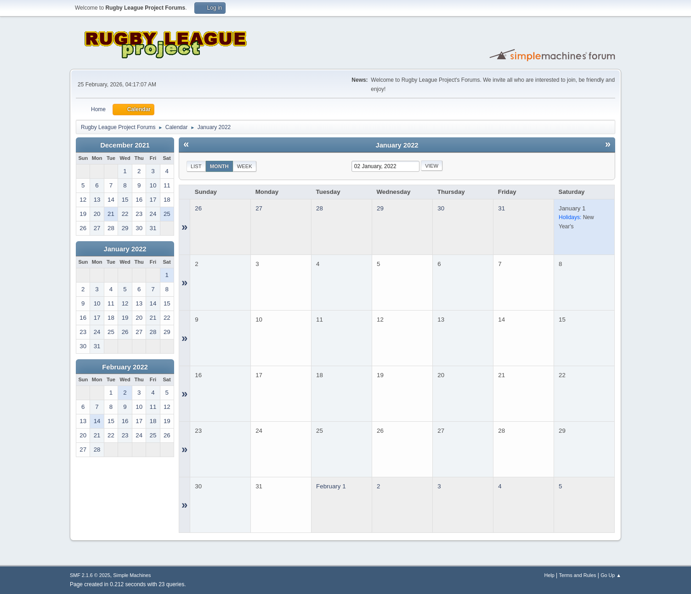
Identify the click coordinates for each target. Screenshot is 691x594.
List (196, 166)
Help (549, 575)
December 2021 (125, 145)
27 (258, 208)
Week (244, 166)
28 (319, 208)
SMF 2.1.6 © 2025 (90, 575)
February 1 (331, 486)
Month (219, 166)
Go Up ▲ (610, 575)
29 (380, 208)
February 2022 (124, 367)
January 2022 (125, 249)
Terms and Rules (577, 575)
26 (198, 208)
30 (440, 208)
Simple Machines (132, 575)
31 (501, 208)
